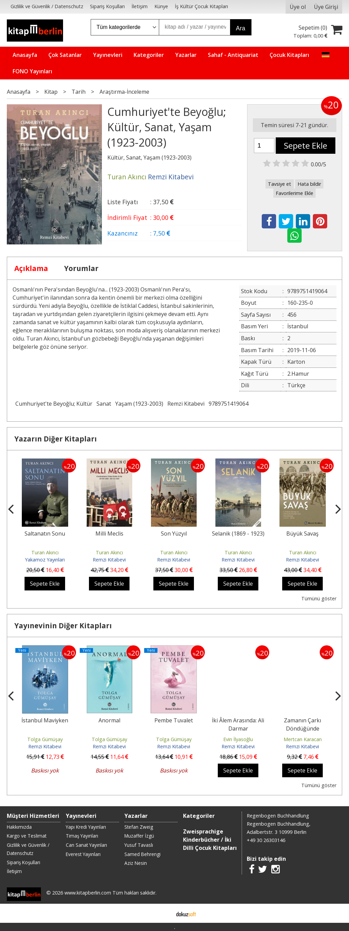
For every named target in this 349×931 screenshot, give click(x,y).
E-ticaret (163, 913)
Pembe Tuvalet (173, 720)
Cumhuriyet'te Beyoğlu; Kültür (53, 403)
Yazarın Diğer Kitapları (55, 439)
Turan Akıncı (45, 552)
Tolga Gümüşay (45, 739)
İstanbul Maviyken (44, 720)
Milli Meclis (109, 533)
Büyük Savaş (302, 533)
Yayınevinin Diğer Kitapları (63, 625)
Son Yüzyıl (174, 533)
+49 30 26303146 (266, 840)
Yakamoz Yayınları (45, 559)
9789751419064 (228, 403)
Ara (240, 28)
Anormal (109, 720)
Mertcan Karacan (303, 739)
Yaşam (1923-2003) (139, 403)
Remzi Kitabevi (185, 403)
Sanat (103, 403)
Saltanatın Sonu (45, 533)
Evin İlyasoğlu (238, 739)
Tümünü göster (318, 598)
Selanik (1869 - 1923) (238, 533)
